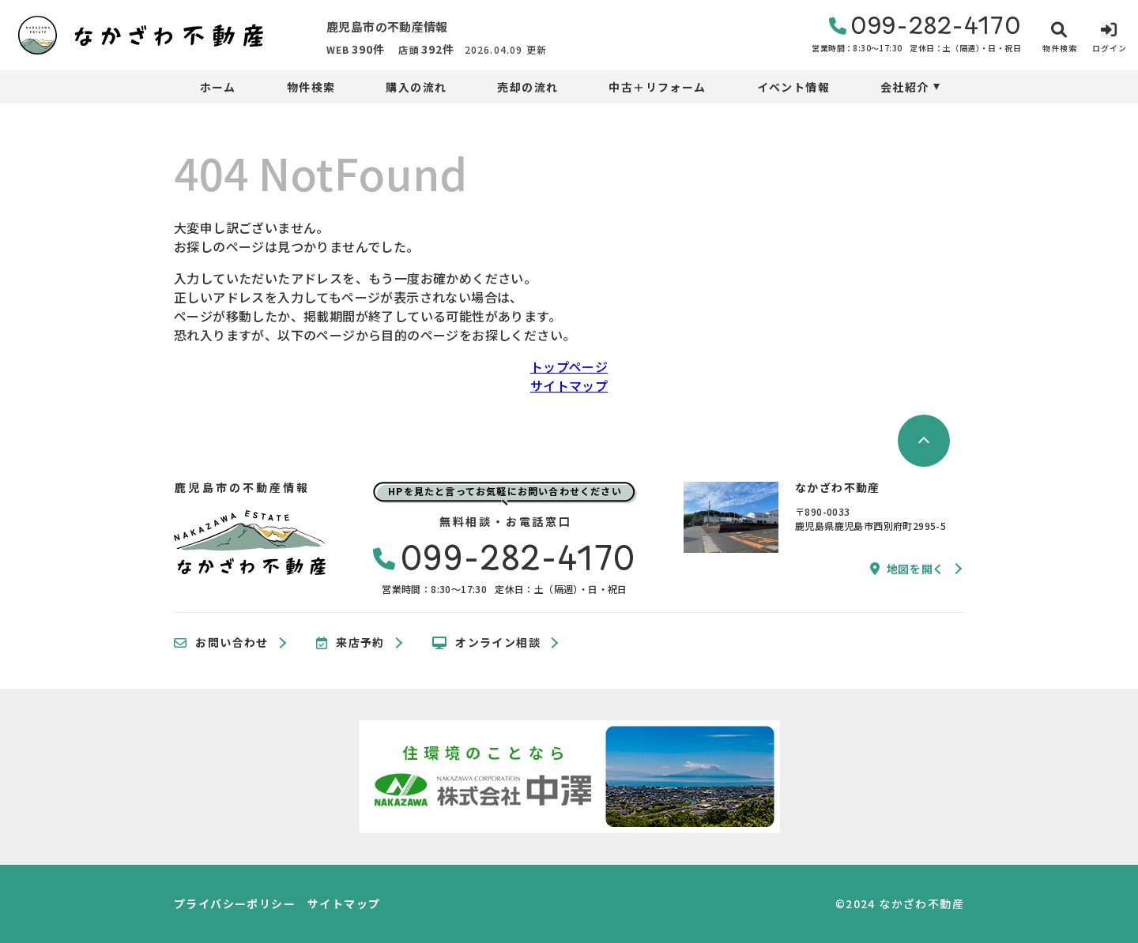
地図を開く (907, 568)
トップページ (569, 366)
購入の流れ (416, 87)
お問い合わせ (221, 643)
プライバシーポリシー (235, 903)
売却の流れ (527, 87)
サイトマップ (569, 385)
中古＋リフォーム (657, 87)
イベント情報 (793, 87)
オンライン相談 (486, 643)
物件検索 (311, 87)
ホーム (218, 87)
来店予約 (350, 643)
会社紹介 (904, 87)
